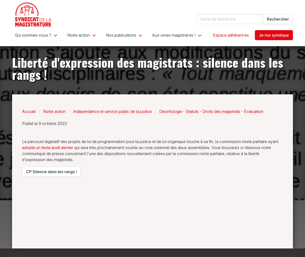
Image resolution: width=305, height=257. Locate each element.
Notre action (78, 35)
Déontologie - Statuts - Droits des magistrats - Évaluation (211, 111)
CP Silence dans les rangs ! (51, 173)
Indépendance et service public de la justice (112, 111)
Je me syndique (274, 35)
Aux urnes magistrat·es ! (173, 35)
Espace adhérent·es (231, 35)
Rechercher (278, 19)
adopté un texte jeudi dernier (47, 147)
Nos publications (121, 35)
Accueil (29, 111)
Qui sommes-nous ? (33, 35)
